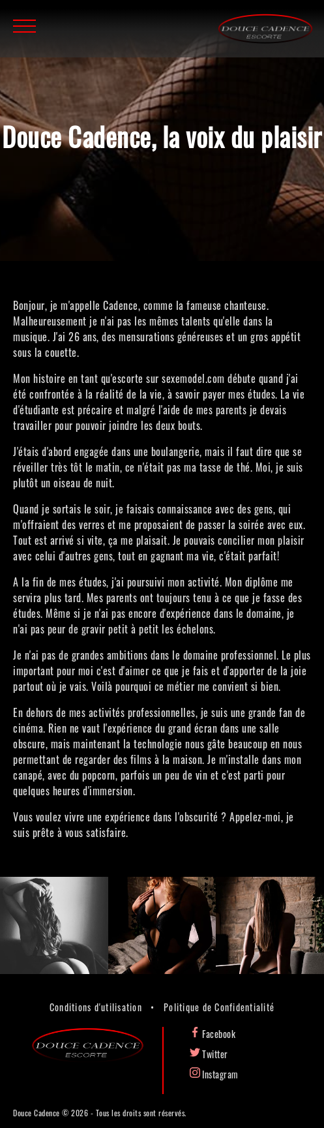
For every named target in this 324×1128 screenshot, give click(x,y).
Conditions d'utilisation (96, 1007)
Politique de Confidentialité (219, 1007)
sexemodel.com (193, 378)
